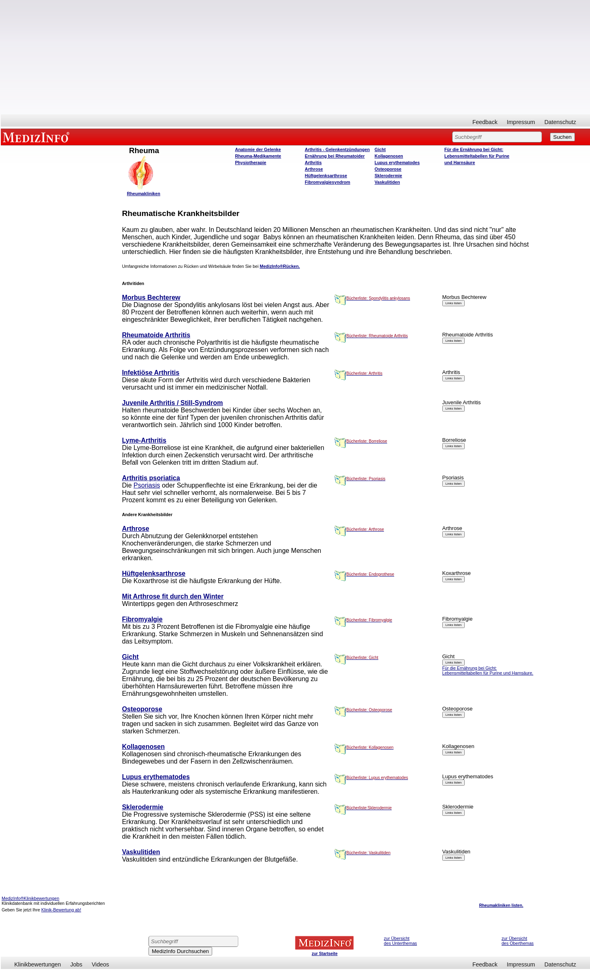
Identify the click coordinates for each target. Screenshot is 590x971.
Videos (100, 964)
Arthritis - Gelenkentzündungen (337, 149)
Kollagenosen (389, 156)
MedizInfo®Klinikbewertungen (30, 898)
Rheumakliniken (143, 193)
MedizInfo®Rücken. (280, 266)
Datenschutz (560, 122)
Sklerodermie (388, 175)
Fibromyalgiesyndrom (327, 182)
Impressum (521, 122)
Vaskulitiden (387, 182)
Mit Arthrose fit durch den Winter (173, 596)
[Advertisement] (295, 57)
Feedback (484, 122)
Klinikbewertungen (37, 964)
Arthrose (314, 169)
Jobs (76, 964)
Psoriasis (146, 485)
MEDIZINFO (37, 137)
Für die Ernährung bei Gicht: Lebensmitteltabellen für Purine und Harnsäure (476, 156)
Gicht (380, 149)
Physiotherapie (250, 162)
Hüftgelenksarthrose (326, 175)
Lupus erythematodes (397, 162)
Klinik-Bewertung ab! (61, 909)
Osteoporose (388, 169)
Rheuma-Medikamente (258, 156)
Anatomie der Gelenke (258, 149)
